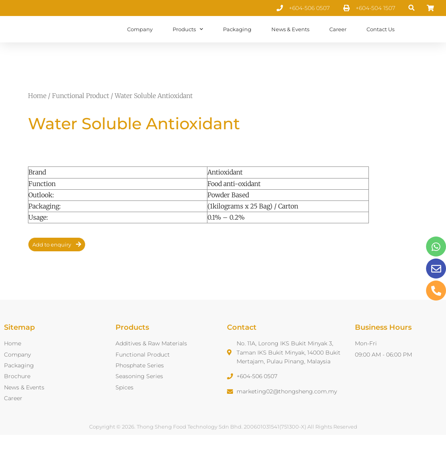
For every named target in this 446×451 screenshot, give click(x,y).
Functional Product (80, 112)
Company (140, 37)
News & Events (290, 37)
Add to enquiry (51, 260)
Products (188, 37)
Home (37, 112)
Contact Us (380, 37)
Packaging (237, 37)
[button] (412, 8)
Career (337, 37)
